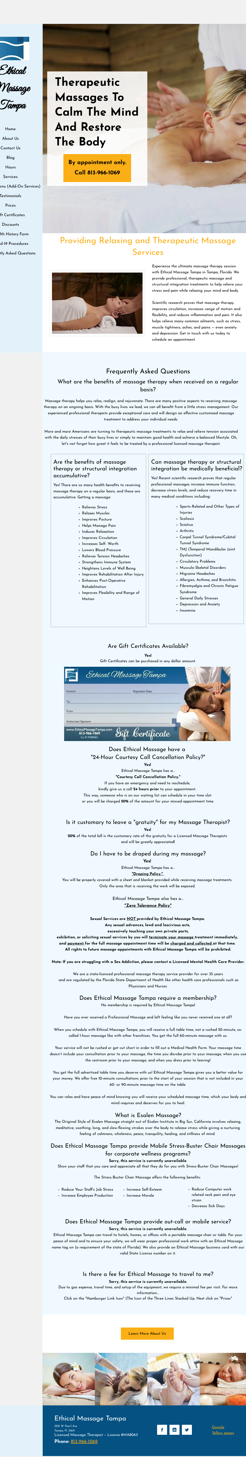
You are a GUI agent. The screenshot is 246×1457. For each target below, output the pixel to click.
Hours (10, 167)
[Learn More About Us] (147, 1334)
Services (10, 177)
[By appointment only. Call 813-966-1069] (97, 168)
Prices (10, 206)
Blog (10, 158)
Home (10, 129)
